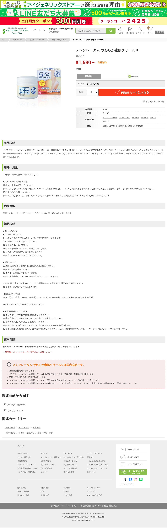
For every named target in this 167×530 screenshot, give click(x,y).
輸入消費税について (48, 465)
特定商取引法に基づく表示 (91, 506)
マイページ (139, 33)
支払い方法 (68, 453)
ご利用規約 (55, 506)
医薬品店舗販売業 (110, 506)
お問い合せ (91, 472)
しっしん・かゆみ (15, 410)
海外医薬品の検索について (27, 468)
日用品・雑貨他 (23, 491)
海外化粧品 (45, 495)
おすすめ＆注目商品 (94, 495)
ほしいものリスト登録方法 (74, 457)
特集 (42, 491)
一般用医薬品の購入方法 (96, 461)
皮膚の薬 (36, 427)
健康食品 (67, 488)
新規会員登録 (22, 453)
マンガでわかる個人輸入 (26, 472)
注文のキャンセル (70, 461)
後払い (153, 118)
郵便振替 (144, 118)
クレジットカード (110, 118)
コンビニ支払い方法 (94, 453)
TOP (3, 40)
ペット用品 (68, 495)
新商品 (66, 491)
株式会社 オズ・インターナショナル (91, 514)
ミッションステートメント (97, 468)
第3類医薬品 (24, 427)
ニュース (44, 472)
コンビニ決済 (124, 118)
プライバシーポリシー (70, 506)
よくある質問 (69, 472)
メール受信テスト (135, 464)
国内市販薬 (17, 40)
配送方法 (90, 457)
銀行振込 (135, 118)
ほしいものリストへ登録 (155, 102)
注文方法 (44, 453)
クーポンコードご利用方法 (51, 457)
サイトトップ (125, 484)
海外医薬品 (21, 488)
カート (150, 30)
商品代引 (106, 121)
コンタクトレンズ (93, 488)
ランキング (91, 491)
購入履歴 (130, 33)
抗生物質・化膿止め (16, 404)
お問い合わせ (133, 449)
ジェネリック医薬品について (98, 465)
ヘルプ (120, 33)
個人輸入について (70, 465)
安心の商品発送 (46, 468)
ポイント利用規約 (70, 468)
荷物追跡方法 (22, 461)
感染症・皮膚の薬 (37, 40)
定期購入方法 (46, 461)
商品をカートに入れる (131, 92)
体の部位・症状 (23, 495)
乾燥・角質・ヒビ (59, 40)
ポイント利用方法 (24, 457)
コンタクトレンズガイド (26, 465)
